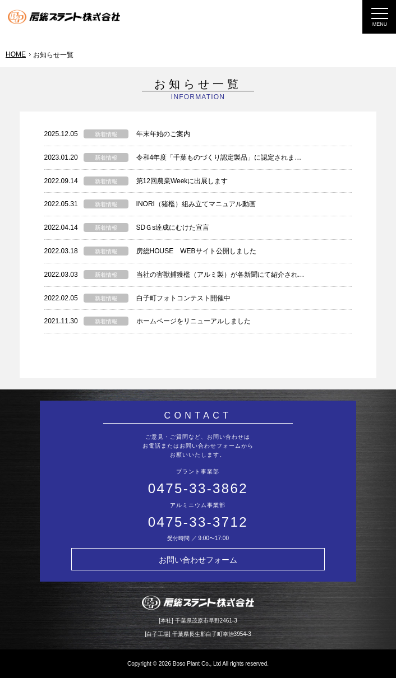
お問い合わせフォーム (198, 559)
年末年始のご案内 (163, 134)
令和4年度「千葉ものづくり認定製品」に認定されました (222, 157)
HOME (16, 54)
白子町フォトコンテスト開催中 (183, 298)
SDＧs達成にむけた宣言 (173, 227)
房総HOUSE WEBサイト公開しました (196, 251)
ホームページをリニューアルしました (193, 321)
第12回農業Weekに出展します (182, 181)
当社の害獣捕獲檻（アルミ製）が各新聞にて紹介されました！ (230, 274)
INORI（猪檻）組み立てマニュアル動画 (196, 204)
